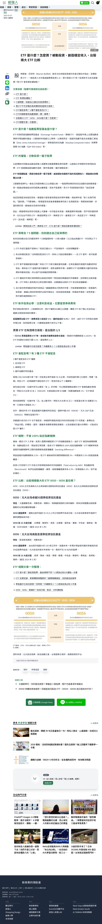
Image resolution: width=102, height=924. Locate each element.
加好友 (85, 3)
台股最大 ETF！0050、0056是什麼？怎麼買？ (37, 118)
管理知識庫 (53, 905)
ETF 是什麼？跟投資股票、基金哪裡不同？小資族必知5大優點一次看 (46, 572)
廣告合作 (14, 888)
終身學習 (22, 722)
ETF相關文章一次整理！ (27, 122)
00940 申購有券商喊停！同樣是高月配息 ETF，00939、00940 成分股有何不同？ (56, 688)
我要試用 (48, 782)
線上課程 (33, 909)
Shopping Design (13, 912)
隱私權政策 (29, 888)
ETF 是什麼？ (22, 94)
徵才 (21, 888)
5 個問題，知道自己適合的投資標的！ (33, 102)
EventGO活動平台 (56, 909)
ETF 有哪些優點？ (24, 98)
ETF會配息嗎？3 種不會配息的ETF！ (32, 110)
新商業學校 (33, 905)
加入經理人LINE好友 (71, 702)
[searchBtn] (92, 3)
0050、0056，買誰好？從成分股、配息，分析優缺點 (39, 589)
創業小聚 (9, 915)
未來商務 (9, 918)
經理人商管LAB (55, 912)
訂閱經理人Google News (40, 702)
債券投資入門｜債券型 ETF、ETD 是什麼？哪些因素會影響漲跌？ (52, 225)
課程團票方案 (34, 912)
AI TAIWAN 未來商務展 (82, 912)
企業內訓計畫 (34, 915)
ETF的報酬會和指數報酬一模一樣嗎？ (33, 113)
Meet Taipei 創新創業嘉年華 (84, 905)
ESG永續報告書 (40, 888)
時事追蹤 (35, 669)
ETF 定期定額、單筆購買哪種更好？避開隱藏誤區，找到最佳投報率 (46, 578)
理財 (25, 669)
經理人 (8, 909)
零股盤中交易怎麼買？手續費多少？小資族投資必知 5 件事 (49, 346)
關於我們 (5, 888)
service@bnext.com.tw (16, 892)
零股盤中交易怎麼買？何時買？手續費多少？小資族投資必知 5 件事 (46, 583)
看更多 (95, 723)
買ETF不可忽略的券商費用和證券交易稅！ (35, 106)
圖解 (45, 669)
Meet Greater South (81, 909)
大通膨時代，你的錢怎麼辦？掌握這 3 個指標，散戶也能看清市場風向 (51, 683)
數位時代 (9, 905)
